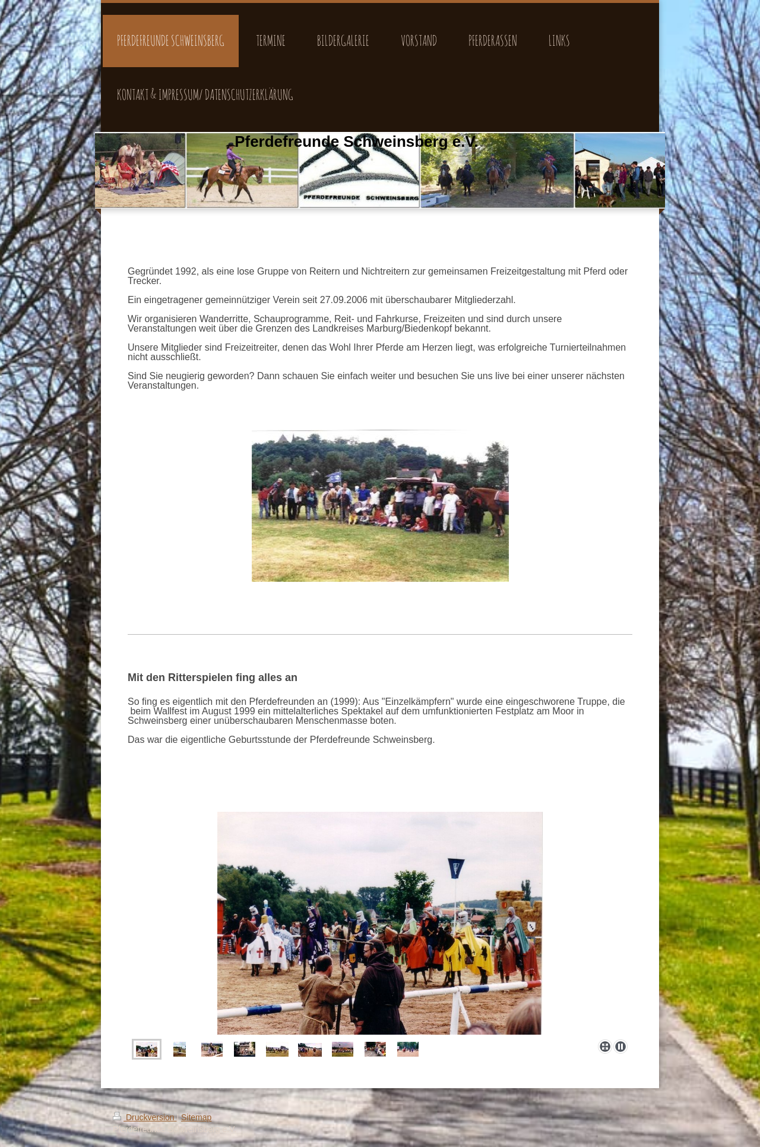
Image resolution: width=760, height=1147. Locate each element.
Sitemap (196, 1117)
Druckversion (144, 1117)
